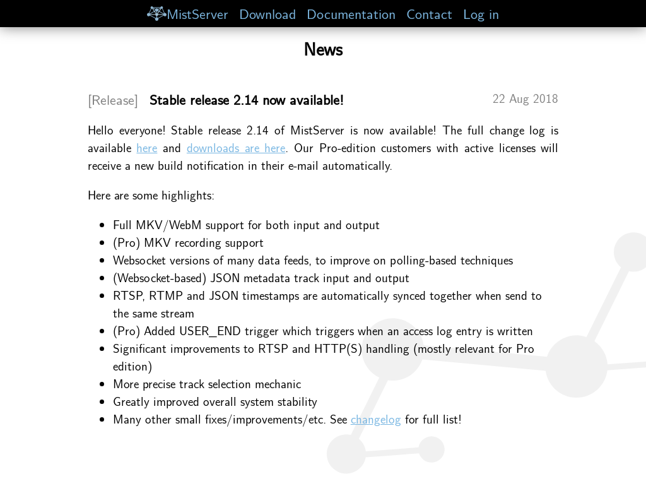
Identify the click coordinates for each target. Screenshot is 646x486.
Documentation (351, 13)
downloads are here (236, 147)
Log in (481, 13)
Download (267, 13)
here (146, 147)
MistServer (187, 13)
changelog (376, 418)
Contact (429, 13)
